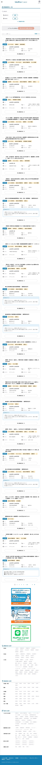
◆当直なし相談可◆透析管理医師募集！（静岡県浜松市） (18, 401)
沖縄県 (21, 705)
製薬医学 (20, 672)
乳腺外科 (22, 657)
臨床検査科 (34, 673)
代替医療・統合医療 (18, 673)
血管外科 (32, 657)
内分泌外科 (17, 657)
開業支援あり (17, 720)
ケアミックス (26, 729)
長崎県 (25, 703)
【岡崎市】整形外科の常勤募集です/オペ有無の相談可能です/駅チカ (20, 226)
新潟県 (16, 691)
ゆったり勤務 (17, 714)
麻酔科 (36, 665)
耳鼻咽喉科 (25, 663)
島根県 (20, 698)
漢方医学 (25, 672)
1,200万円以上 (24, 741)
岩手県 (25, 683)
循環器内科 (22, 648)
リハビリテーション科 (31, 668)
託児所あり (24, 720)
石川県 (25, 691)
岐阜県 (16, 693)
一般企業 (29, 731)
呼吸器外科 (28, 653)
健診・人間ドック (18, 663)
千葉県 (33, 687)
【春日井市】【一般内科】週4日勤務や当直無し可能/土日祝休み (19, 59)
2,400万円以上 (24, 744)
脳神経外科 (17, 655)
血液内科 (16, 649)
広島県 (29, 698)
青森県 (20, 683)
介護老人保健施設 (18, 731)
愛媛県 (25, 701)
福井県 (29, 691)
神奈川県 (16, 689)
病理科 (25, 673)
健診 (31, 729)
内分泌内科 (27, 649)
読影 (31, 733)
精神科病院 (28, 727)
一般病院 (16, 727)
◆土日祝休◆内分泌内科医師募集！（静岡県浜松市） (17, 469)
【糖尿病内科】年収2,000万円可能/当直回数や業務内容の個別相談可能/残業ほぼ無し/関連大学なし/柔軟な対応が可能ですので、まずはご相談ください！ (22, 40)
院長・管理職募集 (33, 718)
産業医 (16, 672)
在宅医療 (16, 659)
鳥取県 (16, 698)
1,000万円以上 (17, 741)
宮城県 (29, 683)
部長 (23, 746)
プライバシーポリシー (24, 758)
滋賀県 (16, 696)
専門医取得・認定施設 (34, 716)
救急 (16, 735)
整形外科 (27, 655)
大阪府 (25, 696)
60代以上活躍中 (24, 723)
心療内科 (37, 670)
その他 (16, 675)
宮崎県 (37, 703)
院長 (16, 746)
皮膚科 (32, 665)
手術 (27, 733)
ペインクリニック (18, 666)
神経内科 (21, 649)
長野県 (37, 691)
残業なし (16, 716)
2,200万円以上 (17, 744)
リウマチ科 (24, 668)
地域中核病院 (26, 718)
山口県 (33, 698)
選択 (15, 15)
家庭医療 (32, 649)
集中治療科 (31, 666)
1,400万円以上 (31, 741)
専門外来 (24, 737)
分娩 (19, 735)
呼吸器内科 (28, 648)
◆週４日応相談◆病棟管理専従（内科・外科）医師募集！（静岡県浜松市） (22, 198)
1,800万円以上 (24, 742)
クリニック (33, 727)
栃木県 (20, 687)
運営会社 (3, 759)
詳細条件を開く (21, 21)
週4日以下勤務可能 (23, 713)
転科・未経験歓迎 (33, 722)
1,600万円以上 (17, 742)
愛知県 (25, 693)
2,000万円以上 (31, 742)
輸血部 (29, 673)
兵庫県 (29, 696)
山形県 (37, 683)
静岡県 (20, 693)
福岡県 (16, 703)
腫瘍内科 (21, 651)
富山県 (20, 691)
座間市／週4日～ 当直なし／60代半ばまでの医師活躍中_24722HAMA (21, 429)
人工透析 (26, 659)
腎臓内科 (21, 659)
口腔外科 (27, 657)
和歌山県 (37, 696)
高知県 (29, 701)
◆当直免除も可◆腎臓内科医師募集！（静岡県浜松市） (17, 314)
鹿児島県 (16, 705)
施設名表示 (17, 725)
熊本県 (29, 703)
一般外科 (16, 653)
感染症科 (37, 649)
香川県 (20, 701)
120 (27, 584)
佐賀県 (20, 703)
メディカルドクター (34, 735)
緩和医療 (16, 670)
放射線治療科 (27, 670)
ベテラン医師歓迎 (25, 722)
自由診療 (27, 738)
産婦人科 (16, 665)
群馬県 (25, 687)
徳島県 (16, 701)
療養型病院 (22, 727)
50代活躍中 (17, 723)
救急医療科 (25, 666)
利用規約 (16, 758)
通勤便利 (21, 716)
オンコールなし (36, 713)
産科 (21, 665)
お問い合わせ (11, 758)
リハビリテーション (18, 729)
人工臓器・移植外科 (18, 661)
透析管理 (35, 733)
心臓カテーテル (18, 738)
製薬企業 (24, 731)
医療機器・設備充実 (18, 718)
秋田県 (33, 683)
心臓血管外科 (22, 653)
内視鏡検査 (30, 737)
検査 (24, 733)
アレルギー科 (17, 668)
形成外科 (32, 655)
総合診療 (30, 661)
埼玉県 (29, 687)
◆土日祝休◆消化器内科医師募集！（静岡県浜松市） (17, 286)
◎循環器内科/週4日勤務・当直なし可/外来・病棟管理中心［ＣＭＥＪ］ (21, 342)
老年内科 (31, 659)
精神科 (32, 670)
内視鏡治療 (36, 737)
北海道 (16, 683)
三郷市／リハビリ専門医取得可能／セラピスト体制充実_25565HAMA (20, 97)
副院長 (20, 746)
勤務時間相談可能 (33, 714)
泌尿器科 (30, 663)
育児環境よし (29, 720)
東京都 (37, 687)
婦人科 (25, 665)
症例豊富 (26, 716)
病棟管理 (20, 733)
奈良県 (33, 696)
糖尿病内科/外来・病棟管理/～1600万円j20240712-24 (17, 516)
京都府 (20, 696)
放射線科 (21, 670)
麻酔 (23, 738)
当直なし (30, 713)
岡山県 (25, 698)
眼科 (28, 665)
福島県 (16, 685)
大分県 (33, 703)
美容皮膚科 (31, 672)
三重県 (29, 693)
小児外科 (22, 655)
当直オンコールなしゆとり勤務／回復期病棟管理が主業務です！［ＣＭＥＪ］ (22, 244)
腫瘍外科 (25, 661)
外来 (16, 733)
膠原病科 (16, 651)
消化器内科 (33, 648)
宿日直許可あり (31, 723)
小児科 (35, 663)
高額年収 (16, 713)
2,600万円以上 (31, 744)
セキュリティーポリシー (34, 758)
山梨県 (33, 691)
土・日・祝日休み (25, 714)
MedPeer (8, 759)
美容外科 (36, 672)
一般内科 (16, 648)
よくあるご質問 (4, 758)
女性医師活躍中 (18, 722)
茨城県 (16, 687)
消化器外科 (34, 653)
